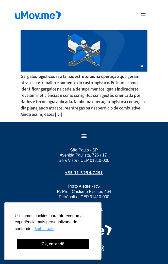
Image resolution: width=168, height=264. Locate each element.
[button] (143, 15)
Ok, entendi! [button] (53, 244)
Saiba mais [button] (44, 229)
